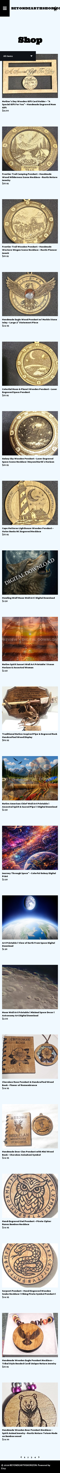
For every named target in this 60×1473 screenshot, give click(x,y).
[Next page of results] (38, 1457)
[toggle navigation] (5, 8)
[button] (18, 56)
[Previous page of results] (21, 1457)
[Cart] (55, 9)
